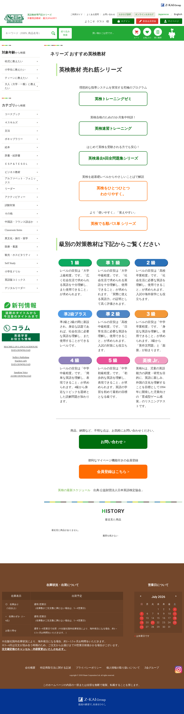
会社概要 (30, 667)
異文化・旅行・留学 (16, 238)
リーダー (10, 188)
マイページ (173, 21)
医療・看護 (11, 246)
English (178, 14)
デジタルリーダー (15, 288)
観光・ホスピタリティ (18, 255)
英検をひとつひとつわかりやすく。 (113, 191)
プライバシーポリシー (89, 667)
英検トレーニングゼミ (113, 99)
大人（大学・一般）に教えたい (20, 86)
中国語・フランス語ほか (19, 221)
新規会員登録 (149, 21)
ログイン (125, 21)
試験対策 (10, 205)
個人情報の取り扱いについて (123, 667)
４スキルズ (11, 122)
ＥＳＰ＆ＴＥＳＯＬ (16, 163)
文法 (7, 130)
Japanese (163, 14)
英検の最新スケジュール (74, 490)
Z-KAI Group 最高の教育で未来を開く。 (92, 701)
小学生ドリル (12, 271)
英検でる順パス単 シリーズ (113, 224)
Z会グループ (152, 667)
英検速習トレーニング (113, 128)
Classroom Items (13, 230)
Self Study (10, 263)
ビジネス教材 (12, 172)
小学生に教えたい (15, 69)
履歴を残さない (110, 535)
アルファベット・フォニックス (20, 180)
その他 (9, 213)
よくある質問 (93, 14)
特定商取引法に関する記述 (55, 667)
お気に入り (147, 38)
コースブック (12, 114)
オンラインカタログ (144, 14)
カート (136, 38)
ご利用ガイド (76, 14)
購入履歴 (158, 38)
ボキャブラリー (14, 139)
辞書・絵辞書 (12, 155)
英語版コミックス (15, 279)
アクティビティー (15, 197)
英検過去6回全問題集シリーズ (113, 158)
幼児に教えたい (14, 61)
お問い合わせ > (113, 442)
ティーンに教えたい (16, 78)
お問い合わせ (109, 14)
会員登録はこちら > (113, 472)
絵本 (7, 147)
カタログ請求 (125, 14)
